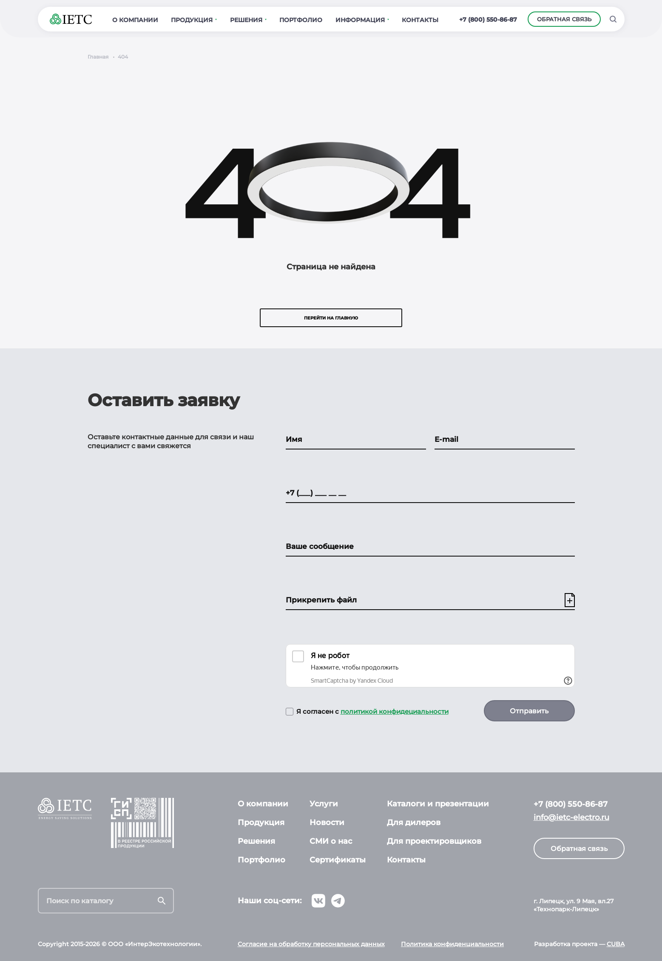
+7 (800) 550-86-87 (488, 19)
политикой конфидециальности (395, 711)
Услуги (324, 803)
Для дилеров (413, 822)
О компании (263, 803)
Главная (98, 57)
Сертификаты (338, 860)
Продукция (261, 822)
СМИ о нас (331, 841)
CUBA (616, 944)
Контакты (406, 860)
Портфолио (261, 860)
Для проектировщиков (434, 841)
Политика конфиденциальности (452, 944)
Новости (327, 822)
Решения (256, 841)
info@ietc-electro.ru (571, 817)
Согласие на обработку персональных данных (311, 944)
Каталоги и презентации (438, 803)
